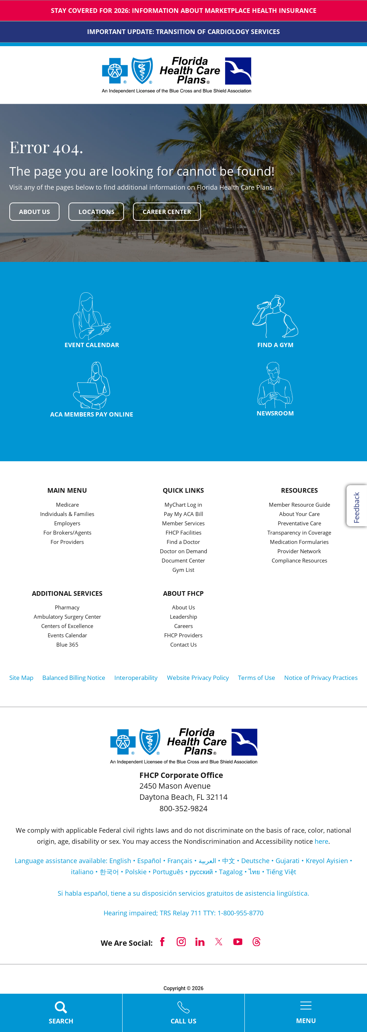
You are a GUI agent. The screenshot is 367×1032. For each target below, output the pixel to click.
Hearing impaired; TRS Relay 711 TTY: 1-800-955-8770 (183, 914)
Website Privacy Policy (198, 679)
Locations (99, 211)
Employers (67, 525)
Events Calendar (67, 637)
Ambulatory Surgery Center (67, 619)
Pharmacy (67, 610)
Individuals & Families (67, 516)
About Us (35, 211)
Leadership (183, 619)
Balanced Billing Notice (73, 679)
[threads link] (256, 943)
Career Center (172, 211)
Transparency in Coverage (299, 534)
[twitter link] (219, 943)
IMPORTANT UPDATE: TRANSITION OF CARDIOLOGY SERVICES (183, 31)
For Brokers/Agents (67, 534)
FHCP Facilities (183, 534)
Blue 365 (67, 647)
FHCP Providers (183, 637)
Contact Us (183, 647)
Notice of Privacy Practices (321, 679)
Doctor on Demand (183, 553)
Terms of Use (256, 679)
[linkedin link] (200, 943)
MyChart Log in (183, 506)
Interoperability (136, 679)
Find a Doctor (183, 544)
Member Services (183, 525)
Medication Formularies (299, 544)
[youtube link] (237, 943)
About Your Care (299, 516)
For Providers (67, 544)
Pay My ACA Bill (183, 516)
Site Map (21, 679)
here (321, 842)
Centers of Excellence (67, 628)
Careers (183, 628)
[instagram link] (181, 943)
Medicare (67, 506)
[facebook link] (162, 943)
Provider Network (299, 553)
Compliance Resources (299, 562)
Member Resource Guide (299, 506)
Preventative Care (299, 525)
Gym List (183, 572)
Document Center (183, 562)
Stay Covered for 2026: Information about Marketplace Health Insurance (183, 10)
